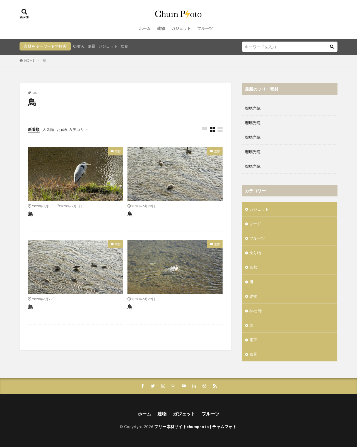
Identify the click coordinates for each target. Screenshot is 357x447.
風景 (91, 46)
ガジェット (181, 28)
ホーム (145, 28)
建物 (161, 28)
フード (255, 223)
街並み (79, 46)
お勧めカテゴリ (70, 129)
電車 (253, 339)
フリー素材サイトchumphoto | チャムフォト (195, 426)
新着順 (34, 129)
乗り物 (255, 252)
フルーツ (205, 28)
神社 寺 (255, 310)
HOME (29, 60)
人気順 (48, 129)
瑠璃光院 (252, 108)
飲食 (124, 46)
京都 (117, 151)
